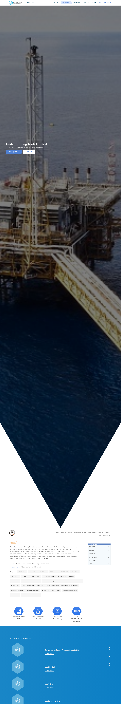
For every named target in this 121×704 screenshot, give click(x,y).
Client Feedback (92, 532)
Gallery (107, 532)
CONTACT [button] (99, 547)
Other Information (104, 535)
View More (49, 653)
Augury (56, 2)
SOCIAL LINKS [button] (99, 557)
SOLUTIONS (76, 2)
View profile (13, 152)
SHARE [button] (99, 563)
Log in (93, 2)
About (57, 532)
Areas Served (77, 532)
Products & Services (66, 532)
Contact (29, 152)
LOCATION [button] (99, 554)
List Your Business (105, 2)
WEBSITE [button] (99, 550)
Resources (85, 2)
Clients (84, 532)
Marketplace (66, 2)
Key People (101, 532)
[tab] (99, 544)
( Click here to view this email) (30, 567)
